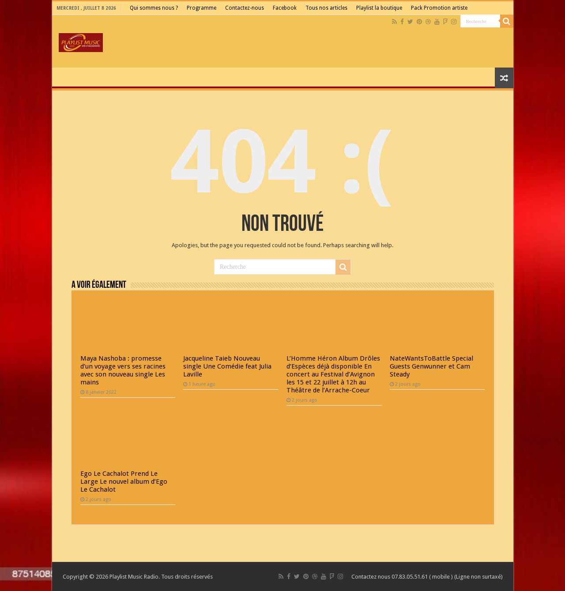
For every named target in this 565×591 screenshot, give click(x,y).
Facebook (285, 8)
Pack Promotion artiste (439, 8)
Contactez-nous (244, 8)
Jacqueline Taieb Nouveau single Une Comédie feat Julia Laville (227, 366)
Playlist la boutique (379, 8)
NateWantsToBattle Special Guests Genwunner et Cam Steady (431, 366)
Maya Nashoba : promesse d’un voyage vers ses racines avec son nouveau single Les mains (123, 370)
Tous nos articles (326, 8)
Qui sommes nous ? (154, 8)
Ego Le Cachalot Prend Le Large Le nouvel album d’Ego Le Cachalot (123, 481)
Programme (201, 8)
